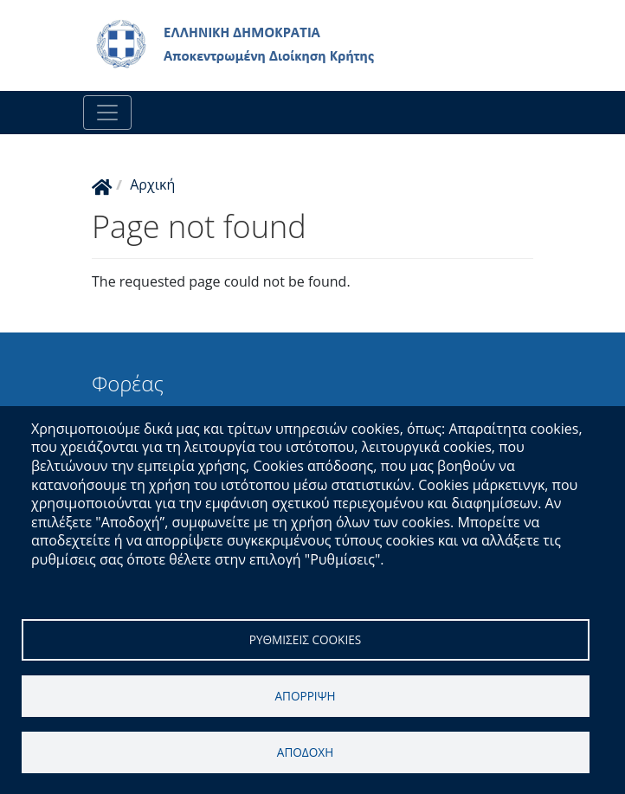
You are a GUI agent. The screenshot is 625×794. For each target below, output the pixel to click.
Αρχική (152, 184)
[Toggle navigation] (107, 112)
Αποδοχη (305, 752)
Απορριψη (304, 695)
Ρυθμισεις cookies (305, 639)
